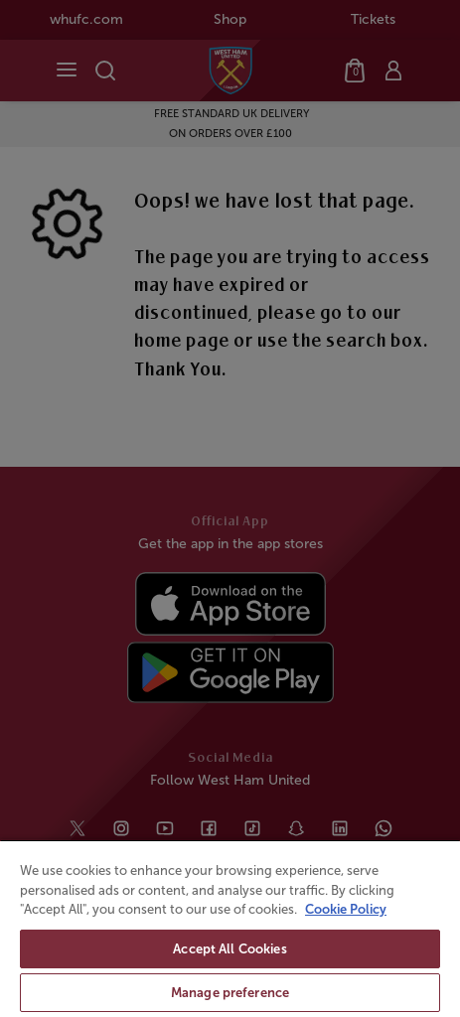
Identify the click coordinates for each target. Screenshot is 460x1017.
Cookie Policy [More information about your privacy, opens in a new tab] (345, 909)
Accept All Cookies (229, 949)
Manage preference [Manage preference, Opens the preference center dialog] (230, 992)
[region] (230, 928)
